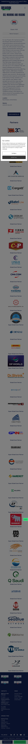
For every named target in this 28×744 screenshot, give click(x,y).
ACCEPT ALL (14, 157)
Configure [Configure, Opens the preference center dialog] (14, 153)
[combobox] (25, 519)
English (25, 519)
